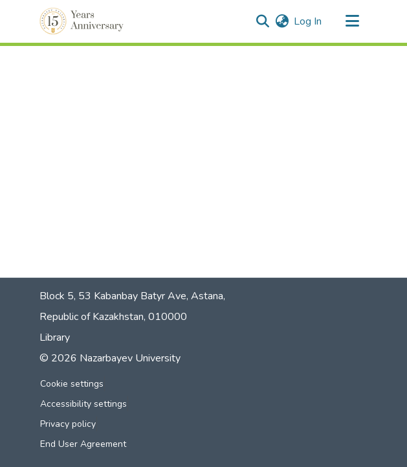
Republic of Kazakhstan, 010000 (113, 317)
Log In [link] (308, 21)
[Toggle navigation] (353, 21)
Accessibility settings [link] (83, 404)
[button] (83, 21)
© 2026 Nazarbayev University (110, 358)
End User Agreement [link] (83, 444)
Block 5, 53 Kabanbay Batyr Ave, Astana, (132, 296)
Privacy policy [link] (68, 424)
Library (54, 337)
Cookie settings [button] (72, 384)
